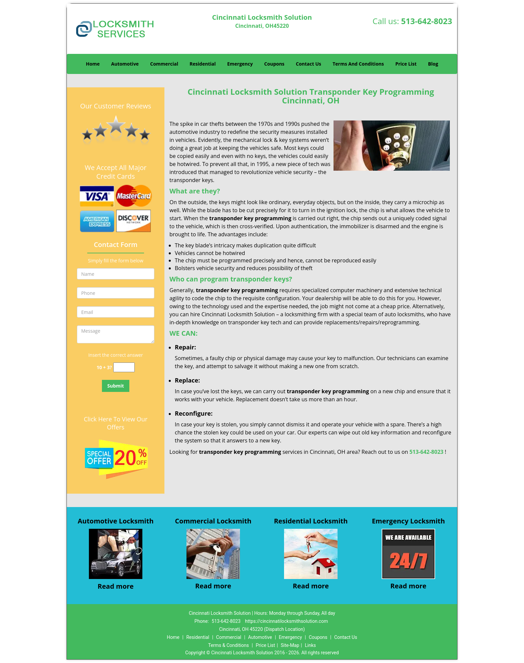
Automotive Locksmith (115, 520)
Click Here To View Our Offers (116, 423)
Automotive (125, 64)
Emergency (240, 64)
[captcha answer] (124, 367)
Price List (406, 64)
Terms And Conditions (358, 64)
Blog (433, 64)
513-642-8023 (426, 20)
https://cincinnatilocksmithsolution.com (286, 621)
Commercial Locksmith (213, 520)
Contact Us (308, 64)
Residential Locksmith (311, 520)
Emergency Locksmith (408, 520)
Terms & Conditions (228, 645)
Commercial (164, 64)
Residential (202, 64)
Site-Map (290, 645)
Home (93, 64)
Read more (116, 586)
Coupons (274, 64)
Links (310, 645)
